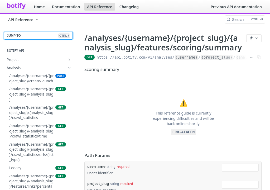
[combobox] (240, 168)
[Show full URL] (251, 57)
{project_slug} (216, 57)
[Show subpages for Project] (69, 60)
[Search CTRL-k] (245, 19)
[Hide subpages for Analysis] (69, 68)
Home (39, 6)
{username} (186, 57)
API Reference (99, 6)
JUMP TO (38, 36)
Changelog (129, 6)
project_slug (98, 183)
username (96, 166)
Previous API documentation (236, 6)
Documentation (66, 6)
